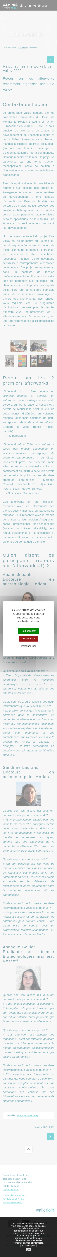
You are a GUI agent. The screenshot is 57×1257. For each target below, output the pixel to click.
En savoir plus (28, 1245)
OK (28, 1250)
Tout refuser (28, 638)
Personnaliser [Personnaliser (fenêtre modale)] (28, 646)
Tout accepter (28, 631)
